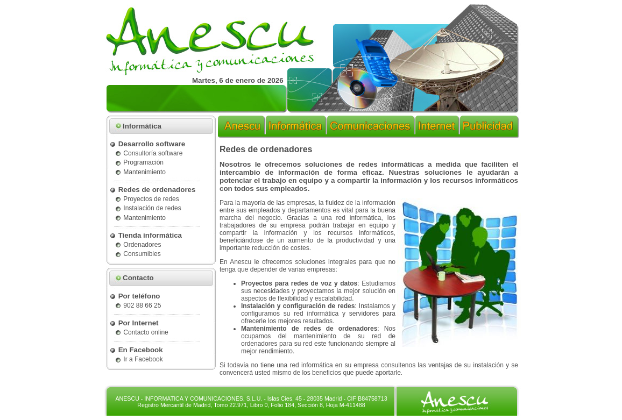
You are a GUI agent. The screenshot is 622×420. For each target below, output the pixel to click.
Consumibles (138, 254)
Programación (139, 162)
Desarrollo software (147, 144)
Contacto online (141, 332)
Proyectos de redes (147, 199)
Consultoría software (148, 153)
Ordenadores (138, 244)
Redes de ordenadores (152, 190)
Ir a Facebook (139, 359)
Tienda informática (145, 235)
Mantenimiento (140, 172)
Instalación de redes (148, 208)
